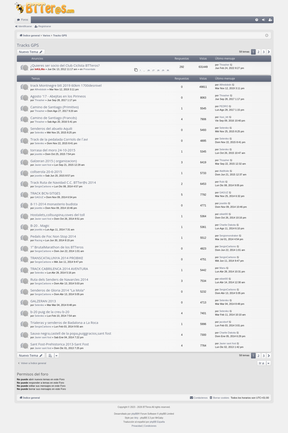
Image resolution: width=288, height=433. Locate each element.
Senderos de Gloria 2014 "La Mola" (57, 290)
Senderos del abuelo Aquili (51, 128)
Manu (222, 268)
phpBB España (157, 422)
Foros (24, 19)
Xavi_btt (223, 117)
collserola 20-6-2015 (46, 171)
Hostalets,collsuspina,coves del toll (57, 214)
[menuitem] (256, 19)
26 (148, 70)
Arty (136, 418)
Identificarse (25, 26)
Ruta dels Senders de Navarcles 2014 (59, 279)
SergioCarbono (43, 186)
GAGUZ (39, 197)
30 (168, 70)
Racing (38, 240)
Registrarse (44, 26)
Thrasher (224, 64)
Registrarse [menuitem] (271, 20)
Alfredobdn (41, 89)
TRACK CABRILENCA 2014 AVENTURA (59, 268)
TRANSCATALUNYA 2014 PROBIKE (56, 258)
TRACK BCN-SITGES (45, 193)
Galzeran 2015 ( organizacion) (53, 161)
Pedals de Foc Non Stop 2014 (53, 236)
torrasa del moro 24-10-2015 (52, 150)
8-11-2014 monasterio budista (54, 204)
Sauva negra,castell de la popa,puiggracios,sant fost (70, 333)
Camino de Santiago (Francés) (53, 117)
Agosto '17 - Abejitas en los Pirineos (58, 96)
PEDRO (223, 106)
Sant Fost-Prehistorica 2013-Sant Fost (59, 344)
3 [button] (264, 52)
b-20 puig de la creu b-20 (49, 311)
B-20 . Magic (39, 225)
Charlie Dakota (227, 224)
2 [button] (258, 52)
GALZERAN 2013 (43, 301)
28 (158, 70)
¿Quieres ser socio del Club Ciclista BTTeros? (65, 65)
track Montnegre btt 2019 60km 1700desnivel (66, 85)
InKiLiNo (40, 69)
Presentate (89, 69)
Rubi (222, 181)
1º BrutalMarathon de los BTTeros (56, 247)
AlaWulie (224, 171)
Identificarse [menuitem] (264, 20)
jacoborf (223, 321)
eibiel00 (223, 214)
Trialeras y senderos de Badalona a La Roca (64, 322)
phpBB (134, 414)
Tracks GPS (28, 45)
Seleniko (39, 132)
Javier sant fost (43, 164)
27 (153, 70)
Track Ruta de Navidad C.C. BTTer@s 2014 (63, 182)
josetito (39, 154)
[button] (269, 52)
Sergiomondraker (228, 235)
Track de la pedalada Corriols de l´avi (59, 139)
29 (163, 70)
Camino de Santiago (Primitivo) (54, 107)
